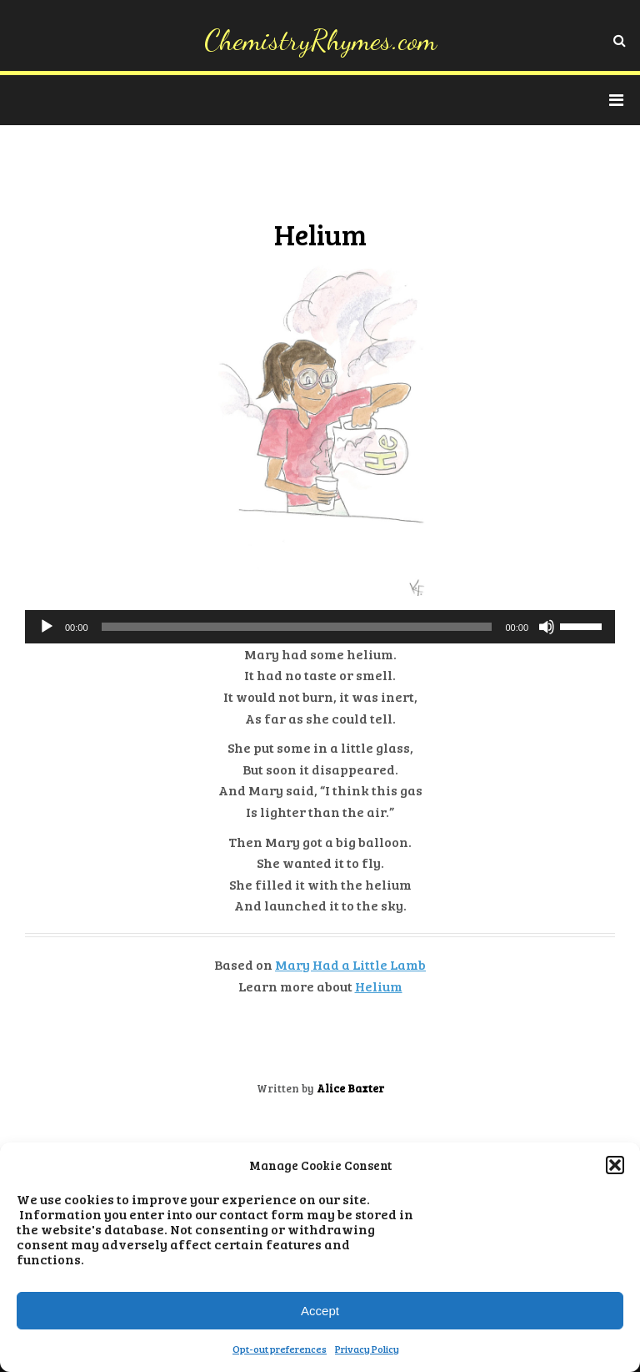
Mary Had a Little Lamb (350, 964)
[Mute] (546, 626)
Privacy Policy (367, 1348)
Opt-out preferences (279, 1348)
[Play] (46, 626)
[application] (320, 626)
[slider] (297, 627)
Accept (320, 1311)
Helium (378, 986)
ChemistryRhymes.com (320, 40)
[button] (615, 1165)
